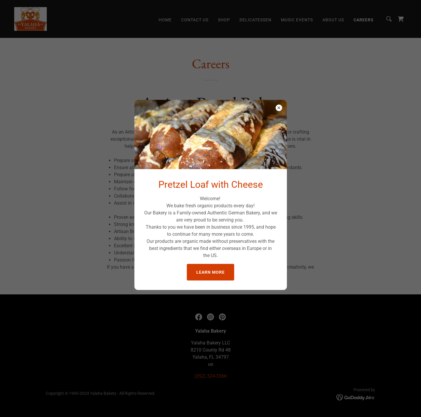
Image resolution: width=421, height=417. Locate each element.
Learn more (210, 272)
